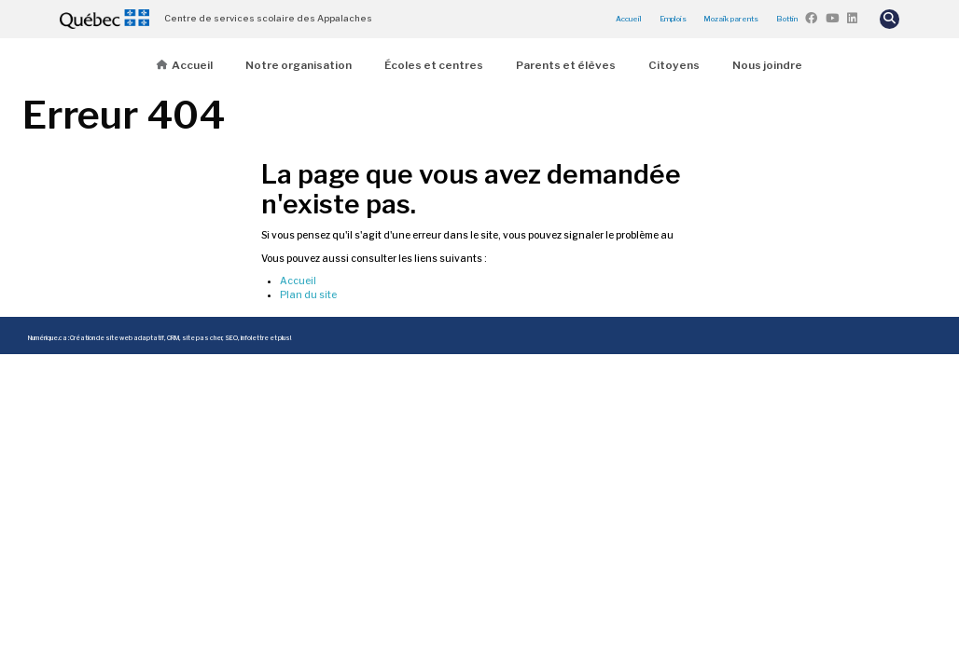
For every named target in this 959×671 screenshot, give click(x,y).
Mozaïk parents (730, 18)
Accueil (629, 18)
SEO (231, 338)
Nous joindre (767, 65)
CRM (173, 338)
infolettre (255, 338)
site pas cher (202, 338)
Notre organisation (298, 65)
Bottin (787, 18)
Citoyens (674, 65)
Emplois (673, 18)
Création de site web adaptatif (117, 338)
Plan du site (308, 295)
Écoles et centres (433, 65)
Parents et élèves (566, 65)
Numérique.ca (47, 338)
